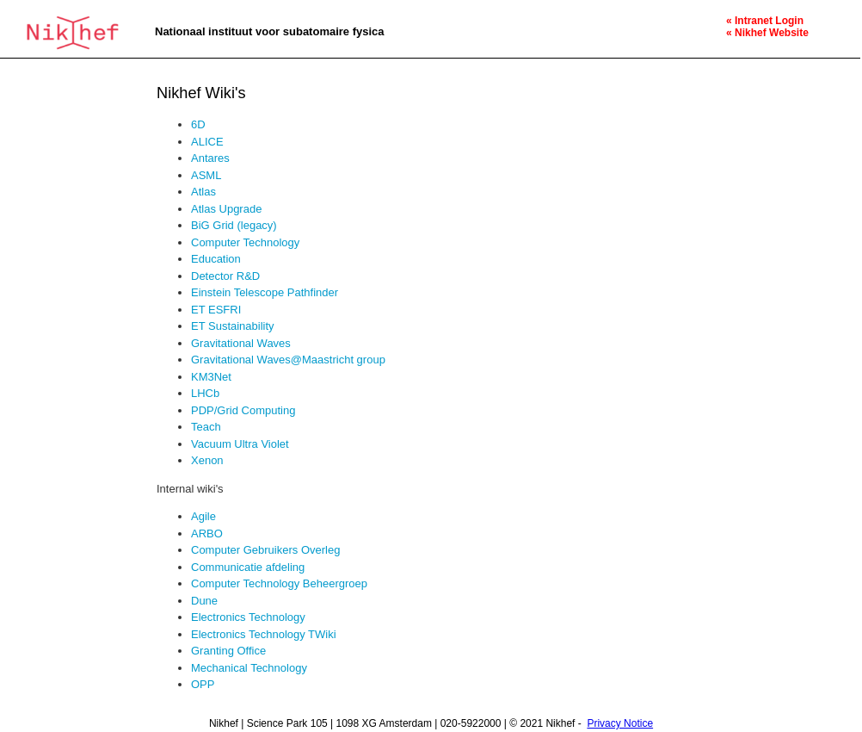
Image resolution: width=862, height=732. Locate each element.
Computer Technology (245, 242)
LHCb (205, 393)
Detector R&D (225, 276)
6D (198, 124)
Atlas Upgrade (226, 208)
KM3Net (211, 376)
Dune (204, 600)
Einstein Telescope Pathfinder (264, 292)
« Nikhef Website (767, 33)
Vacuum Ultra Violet (240, 443)
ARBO (207, 533)
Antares (210, 158)
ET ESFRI (216, 309)
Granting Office (228, 650)
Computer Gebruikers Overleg (265, 549)
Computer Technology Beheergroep (279, 583)
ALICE (207, 141)
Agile (203, 516)
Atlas (203, 191)
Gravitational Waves (241, 343)
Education (216, 258)
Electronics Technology (248, 617)
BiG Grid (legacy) (234, 225)
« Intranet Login (765, 21)
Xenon (207, 460)
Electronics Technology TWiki (263, 634)
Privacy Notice (620, 723)
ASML (206, 175)
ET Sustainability (232, 325)
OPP (202, 684)
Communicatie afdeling (248, 567)
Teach (206, 426)
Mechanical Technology (249, 667)
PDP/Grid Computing (243, 410)
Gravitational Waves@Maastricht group (288, 359)
